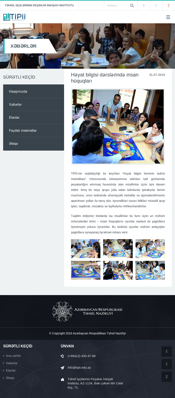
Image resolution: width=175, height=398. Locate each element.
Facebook (144, 6)
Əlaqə (13, 143)
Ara (132, 5)
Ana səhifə (13, 355)
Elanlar (14, 117)
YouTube (169, 6)
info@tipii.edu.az (79, 367)
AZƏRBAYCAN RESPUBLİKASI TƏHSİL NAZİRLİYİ (88, 311)
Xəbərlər (15, 104)
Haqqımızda (18, 91)
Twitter (156, 6)
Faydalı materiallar (23, 130)
